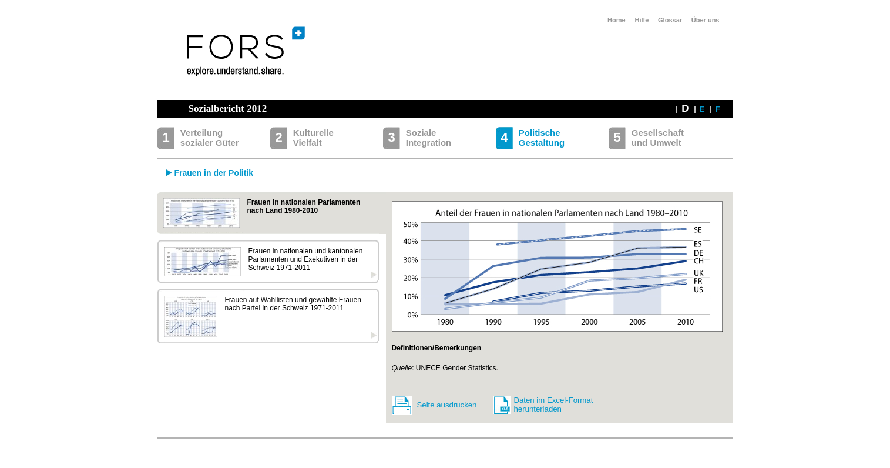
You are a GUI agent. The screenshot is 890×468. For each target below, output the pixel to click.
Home (616, 20)
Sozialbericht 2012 (228, 108)
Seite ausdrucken (447, 404)
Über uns (705, 20)
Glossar (670, 20)
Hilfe (641, 20)
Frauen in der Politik (214, 173)
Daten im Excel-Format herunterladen (553, 404)
